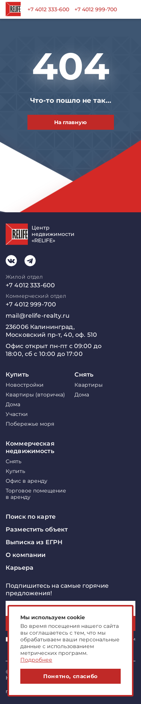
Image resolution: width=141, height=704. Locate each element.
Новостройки (25, 385)
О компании (25, 554)
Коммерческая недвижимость (30, 447)
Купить (17, 374)
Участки (17, 414)
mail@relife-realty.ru (38, 315)
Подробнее (36, 659)
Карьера (19, 567)
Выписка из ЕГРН (34, 542)
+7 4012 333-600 (48, 9)
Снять (84, 374)
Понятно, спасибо (70, 676)
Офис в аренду (26, 481)
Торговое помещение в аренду (36, 494)
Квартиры (88, 385)
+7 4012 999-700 (95, 9)
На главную (70, 122)
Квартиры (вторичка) (35, 395)
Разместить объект (37, 529)
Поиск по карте (31, 516)
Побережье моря (30, 424)
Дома (13, 404)
